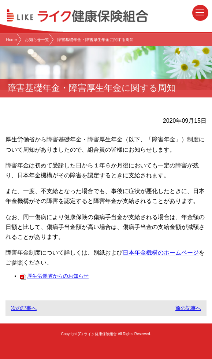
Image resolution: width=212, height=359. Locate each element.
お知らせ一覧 (37, 39)
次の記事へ (24, 308)
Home (11, 39)
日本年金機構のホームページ (161, 252)
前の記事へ (188, 308)
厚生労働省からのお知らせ (54, 276)
